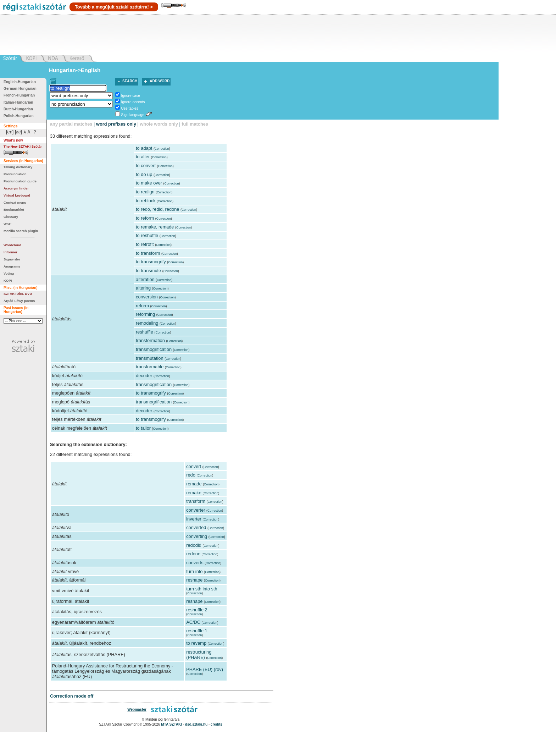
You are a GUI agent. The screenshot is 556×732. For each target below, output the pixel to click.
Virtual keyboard (17, 195)
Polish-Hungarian (19, 116)
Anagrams (12, 266)
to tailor (143, 428)
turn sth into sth (201, 588)
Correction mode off (71, 696)
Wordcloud (12, 245)
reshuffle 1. (197, 630)
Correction (162, 148)
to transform (148, 253)
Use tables (129, 108)
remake (193, 492)
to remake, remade (155, 227)
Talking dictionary (18, 167)
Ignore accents (133, 102)
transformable (149, 366)
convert (193, 466)
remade (193, 483)
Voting (9, 273)
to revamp (196, 643)
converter (195, 510)
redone (193, 553)
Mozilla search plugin (21, 231)
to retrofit (145, 244)
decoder (144, 375)
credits (216, 724)
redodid (193, 545)
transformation (150, 340)
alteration (145, 279)
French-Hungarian (19, 95)
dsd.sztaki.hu (196, 724)
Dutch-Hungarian (18, 109)
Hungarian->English (75, 70)
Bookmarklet (14, 209)
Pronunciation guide (20, 181)
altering (143, 288)
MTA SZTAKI (171, 724)
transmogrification (154, 349)
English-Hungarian (20, 82)
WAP (7, 224)
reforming (145, 314)
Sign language (132, 115)
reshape (194, 580)
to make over (149, 183)
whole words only (159, 124)
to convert (146, 165)
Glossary (11, 217)
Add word (159, 81)
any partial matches (71, 124)
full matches (195, 124)
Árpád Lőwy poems (19, 301)
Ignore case (130, 96)
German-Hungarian (20, 88)
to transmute (148, 270)
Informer (10, 252)
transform (195, 501)
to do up (144, 174)
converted (196, 527)
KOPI (8, 280)
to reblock (145, 200)
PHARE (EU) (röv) (204, 669)
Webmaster (136, 709)
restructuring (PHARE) (198, 654)
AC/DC (193, 622)
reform (142, 305)
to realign (145, 191)
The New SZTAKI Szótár (23, 146)
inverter (193, 519)
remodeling (147, 323)
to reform (145, 218)
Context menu (15, 202)
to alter (143, 156)
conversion (147, 296)
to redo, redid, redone (157, 209)
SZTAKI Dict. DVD (18, 294)
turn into (194, 571)
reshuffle (144, 332)
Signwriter (12, 259)
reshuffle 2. (197, 609)
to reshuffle (147, 235)
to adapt (144, 148)
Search (129, 81)
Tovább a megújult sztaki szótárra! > (114, 7)
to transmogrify (151, 261)
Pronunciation (15, 174)
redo (190, 475)
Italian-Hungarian (18, 102)
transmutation (149, 358)
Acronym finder (16, 188)
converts (194, 562)
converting (196, 536)
